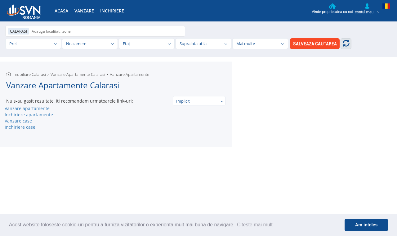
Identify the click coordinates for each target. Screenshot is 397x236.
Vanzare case (18, 121)
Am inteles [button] (366, 224)
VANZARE (84, 11)
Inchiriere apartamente (29, 115)
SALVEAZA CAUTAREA (315, 43)
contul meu (367, 8)
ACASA (61, 11)
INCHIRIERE (112, 11)
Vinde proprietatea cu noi (332, 8)
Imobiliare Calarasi (29, 74)
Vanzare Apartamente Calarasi (78, 74)
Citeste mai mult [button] (255, 224)
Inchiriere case (20, 127)
